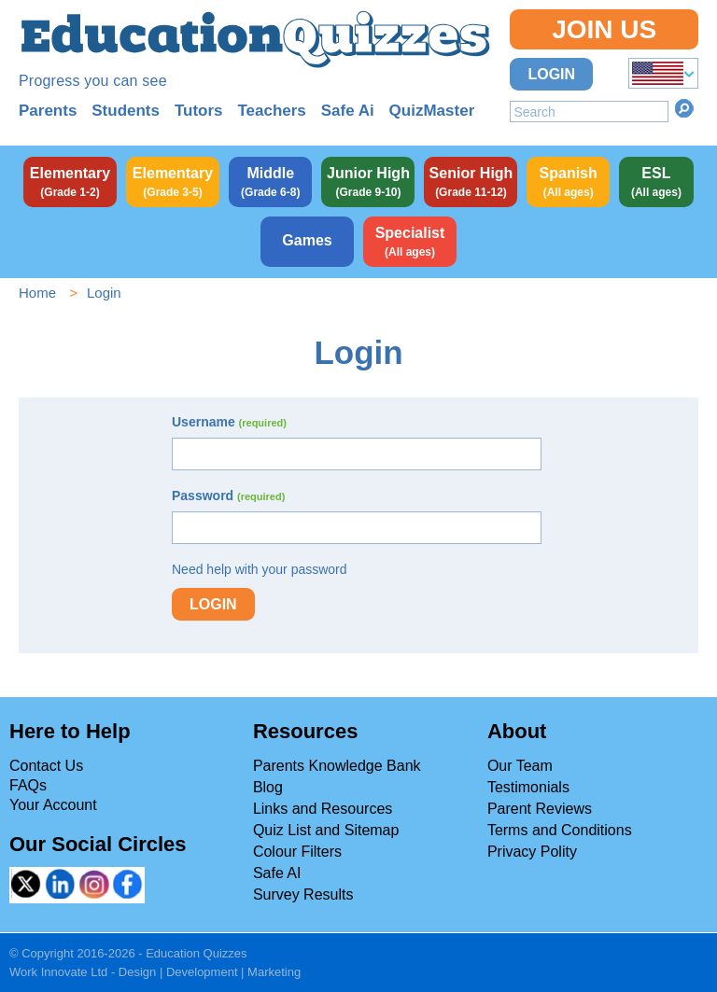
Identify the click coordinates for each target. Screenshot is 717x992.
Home (37, 292)
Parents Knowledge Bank (337, 766)
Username (229, 421)
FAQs (28, 785)
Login (551, 74)
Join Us (604, 29)
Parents (48, 110)
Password (228, 495)
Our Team (520, 766)
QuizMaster (432, 110)
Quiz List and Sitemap (326, 830)
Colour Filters (297, 851)
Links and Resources (322, 809)
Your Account (53, 805)
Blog (268, 787)
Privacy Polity (532, 851)
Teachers (271, 110)
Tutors (199, 110)
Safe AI (277, 873)
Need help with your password (259, 569)
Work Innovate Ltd (58, 972)
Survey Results (303, 894)
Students (125, 110)
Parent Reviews (539, 809)
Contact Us (46, 766)
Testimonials (528, 787)
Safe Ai (347, 110)
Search (684, 108)
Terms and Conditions (559, 830)
